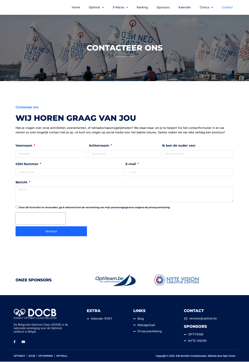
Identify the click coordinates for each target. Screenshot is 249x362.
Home (76, 7)
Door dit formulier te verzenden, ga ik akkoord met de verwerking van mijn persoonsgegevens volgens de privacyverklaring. (94, 207)
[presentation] (40, 219)
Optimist (96, 8)
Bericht (22, 182)
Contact (227, 7)
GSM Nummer (27, 164)
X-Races (120, 8)
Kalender (185, 7)
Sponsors (163, 7)
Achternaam (99, 146)
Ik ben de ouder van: (179, 146)
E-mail (131, 164)
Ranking (142, 7)
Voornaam (24, 146)
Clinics (206, 8)
